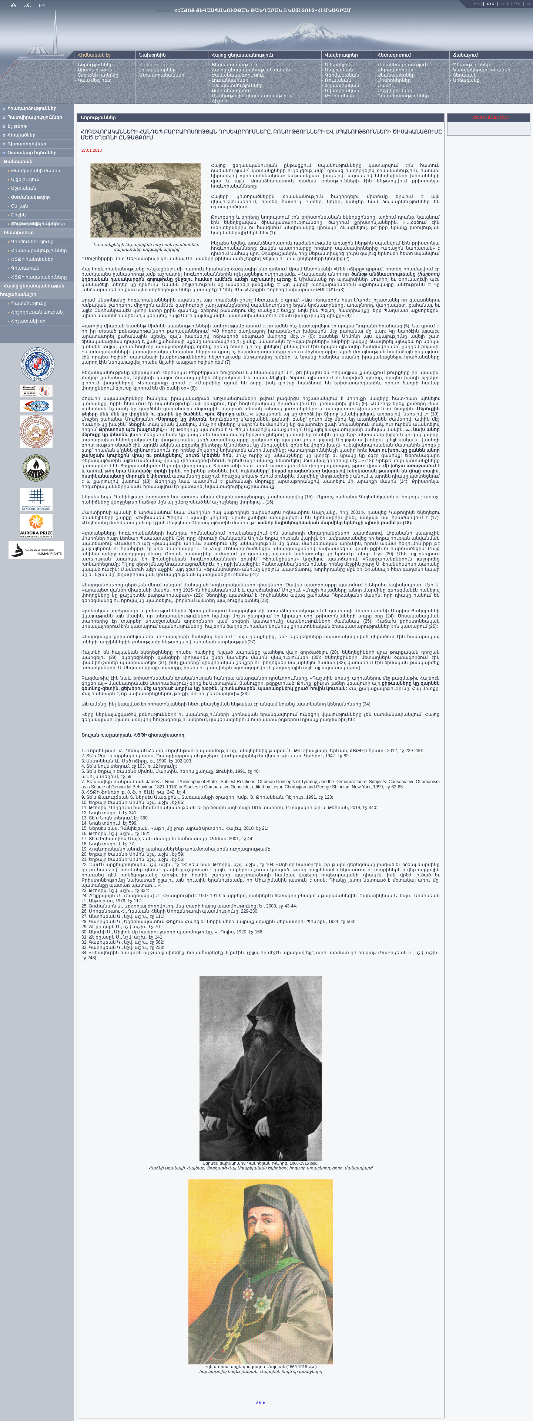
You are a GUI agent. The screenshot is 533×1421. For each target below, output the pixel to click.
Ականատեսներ (396, 75)
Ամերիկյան (338, 64)
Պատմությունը (29, 303)
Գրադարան (25, 268)
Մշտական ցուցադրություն (30, 189)
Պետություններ (471, 64)
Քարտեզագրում (231, 90)
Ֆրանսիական (342, 85)
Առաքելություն (95, 70)
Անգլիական (339, 70)
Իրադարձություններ (32, 108)
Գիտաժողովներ (26, 144)
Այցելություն (25, 179)
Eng (478, 3)
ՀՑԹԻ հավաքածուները (39, 277)
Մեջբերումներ (395, 90)
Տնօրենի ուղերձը (98, 75)
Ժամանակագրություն (238, 75)
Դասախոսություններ (403, 95)
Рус (518, 3)
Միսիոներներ (394, 80)
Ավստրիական (342, 90)
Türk (504, 3)
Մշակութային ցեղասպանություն (251, 95)
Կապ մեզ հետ (95, 80)
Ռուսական (338, 80)
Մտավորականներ (161, 75)
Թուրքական (339, 95)
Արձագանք (466, 80)
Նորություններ (95, 64)
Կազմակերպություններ (481, 70)
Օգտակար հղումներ (32, 152)
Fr (528, 3)
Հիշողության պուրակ (37, 312)
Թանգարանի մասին (35, 170)
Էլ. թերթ (17, 126)
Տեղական (465, 75)
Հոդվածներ (21, 135)
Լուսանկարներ (157, 70)
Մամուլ (386, 85)
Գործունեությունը (32, 241)
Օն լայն (21, 206)
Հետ (260, 1403)
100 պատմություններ (237, 85)
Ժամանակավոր (30, 197)
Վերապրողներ (395, 70)
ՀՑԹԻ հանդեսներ (33, 259)
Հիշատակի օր (28, 321)
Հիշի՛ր (219, 101)
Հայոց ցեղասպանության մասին (251, 70)
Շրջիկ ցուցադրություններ (36, 215)
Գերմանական (342, 75)
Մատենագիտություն (403, 64)
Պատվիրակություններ (34, 117)
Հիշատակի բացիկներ (39, 223)
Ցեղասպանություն (234, 64)
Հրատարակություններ (39, 250)
